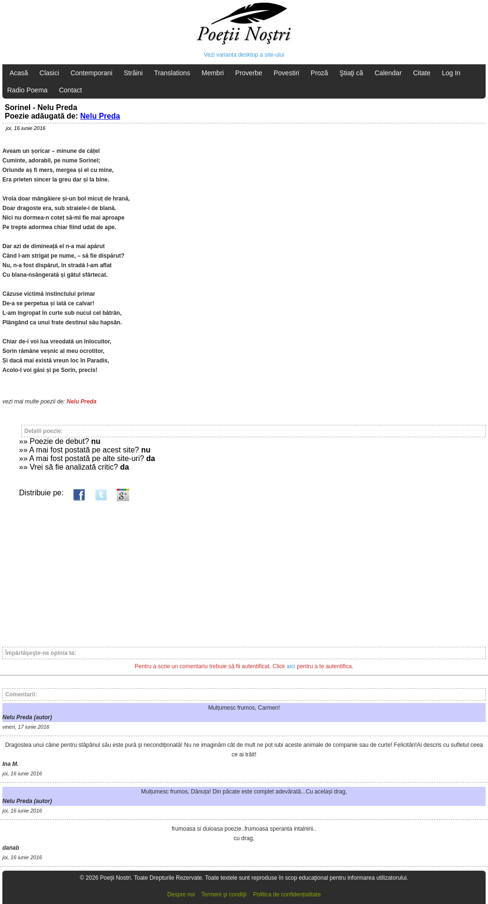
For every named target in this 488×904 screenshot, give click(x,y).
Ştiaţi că (351, 73)
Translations (172, 73)
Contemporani (91, 73)
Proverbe (249, 73)
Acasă (19, 73)
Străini (133, 73)
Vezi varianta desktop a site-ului (244, 54)
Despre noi (181, 894)
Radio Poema (27, 90)
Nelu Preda (100, 116)
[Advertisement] (244, 569)
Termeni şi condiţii (223, 894)
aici (290, 666)
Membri (213, 73)
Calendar (388, 73)
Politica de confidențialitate (287, 894)
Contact (70, 90)
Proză (319, 73)
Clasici (49, 73)
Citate (422, 73)
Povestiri (286, 73)
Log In (451, 73)
